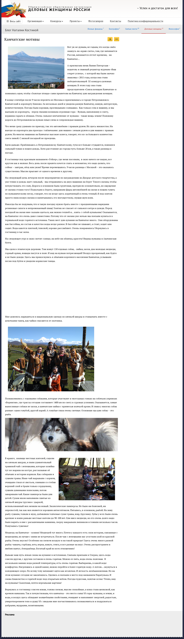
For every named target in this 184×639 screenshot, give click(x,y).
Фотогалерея (95, 21)
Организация (34, 21)
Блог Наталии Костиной (21, 30)
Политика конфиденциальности (145, 21)
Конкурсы (55, 21)
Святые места (132, 29)
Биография (114, 29)
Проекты (75, 21)
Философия (174, 29)
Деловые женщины (153, 29)
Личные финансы (95, 29)
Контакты (115, 21)
